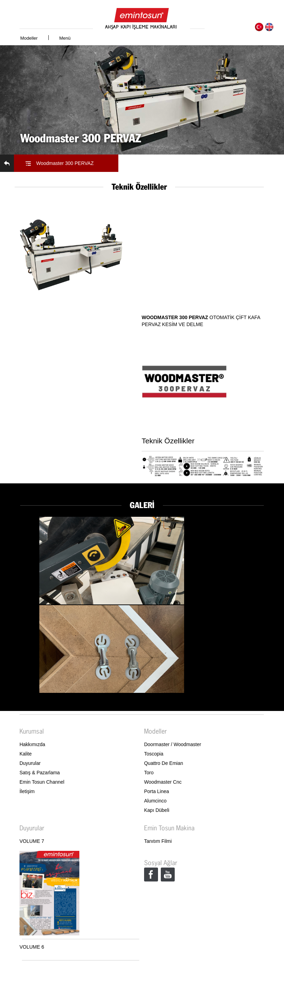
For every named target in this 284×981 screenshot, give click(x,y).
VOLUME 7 (31, 841)
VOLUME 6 (31, 947)
